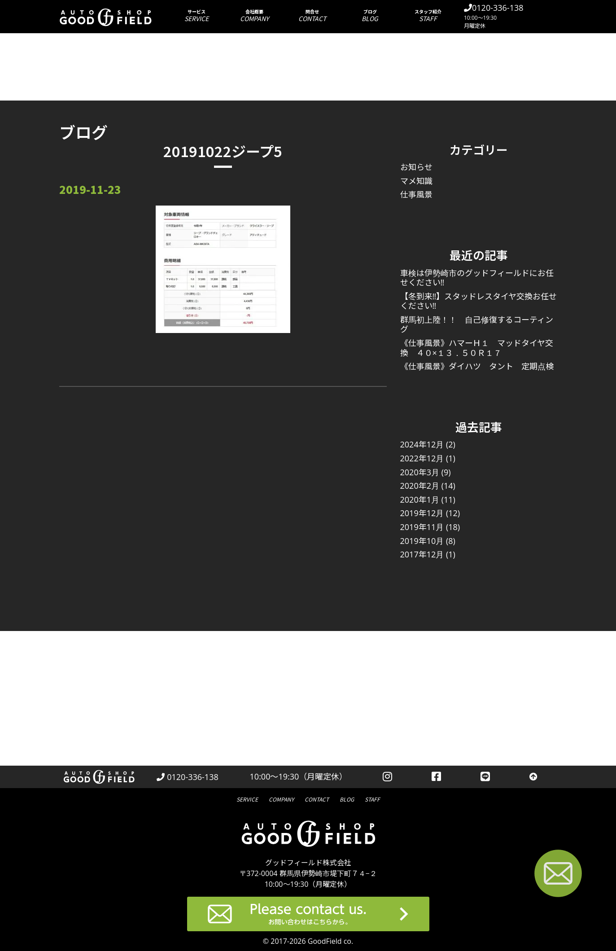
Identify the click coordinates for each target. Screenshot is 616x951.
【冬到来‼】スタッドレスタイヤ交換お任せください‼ (478, 301)
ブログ (370, 15)
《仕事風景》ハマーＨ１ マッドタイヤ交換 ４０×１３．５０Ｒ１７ (476, 347)
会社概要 (254, 15)
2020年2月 (419, 485)
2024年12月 (422, 444)
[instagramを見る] (387, 777)
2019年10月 (422, 540)
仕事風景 (416, 194)
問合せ (312, 15)
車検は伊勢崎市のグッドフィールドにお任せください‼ (477, 277)
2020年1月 (419, 499)
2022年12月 (422, 458)
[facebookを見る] (436, 777)
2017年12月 (422, 554)
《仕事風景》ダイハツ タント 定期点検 (477, 366)
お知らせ (416, 167)
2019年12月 (422, 513)
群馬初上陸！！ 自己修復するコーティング (476, 324)
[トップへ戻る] (533, 777)
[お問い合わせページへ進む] (558, 874)
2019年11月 (422, 527)
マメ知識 (416, 180)
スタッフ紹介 (427, 15)
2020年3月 (419, 472)
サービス (196, 15)
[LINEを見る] (485, 777)
